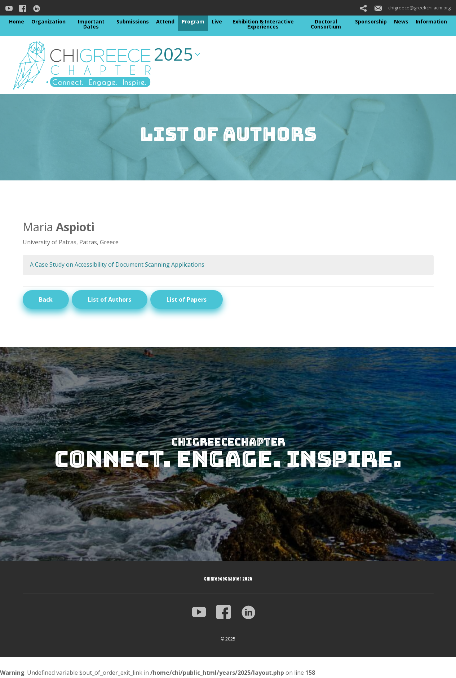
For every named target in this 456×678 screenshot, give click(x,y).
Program (193, 21)
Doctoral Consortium (326, 24)
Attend (165, 21)
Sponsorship (371, 21)
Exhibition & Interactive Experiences (263, 24)
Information (431, 21)
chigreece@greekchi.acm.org (413, 7)
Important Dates (91, 24)
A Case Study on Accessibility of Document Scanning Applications (117, 264)
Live (217, 21)
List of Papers (187, 299)
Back (46, 299)
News (401, 21)
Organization (48, 21)
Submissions (132, 21)
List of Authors (109, 299)
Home (16, 21)
